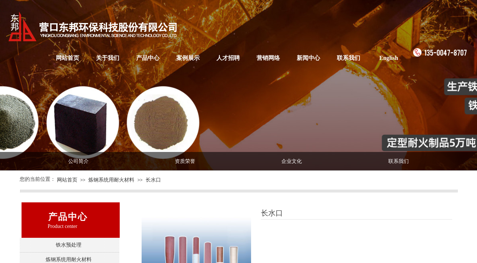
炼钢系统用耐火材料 (111, 180)
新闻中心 (308, 58)
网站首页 (67, 58)
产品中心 (147, 58)
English (388, 58)
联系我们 (348, 58)
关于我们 (107, 58)
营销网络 (268, 58)
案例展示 (188, 58)
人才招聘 (228, 58)
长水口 (153, 180)
